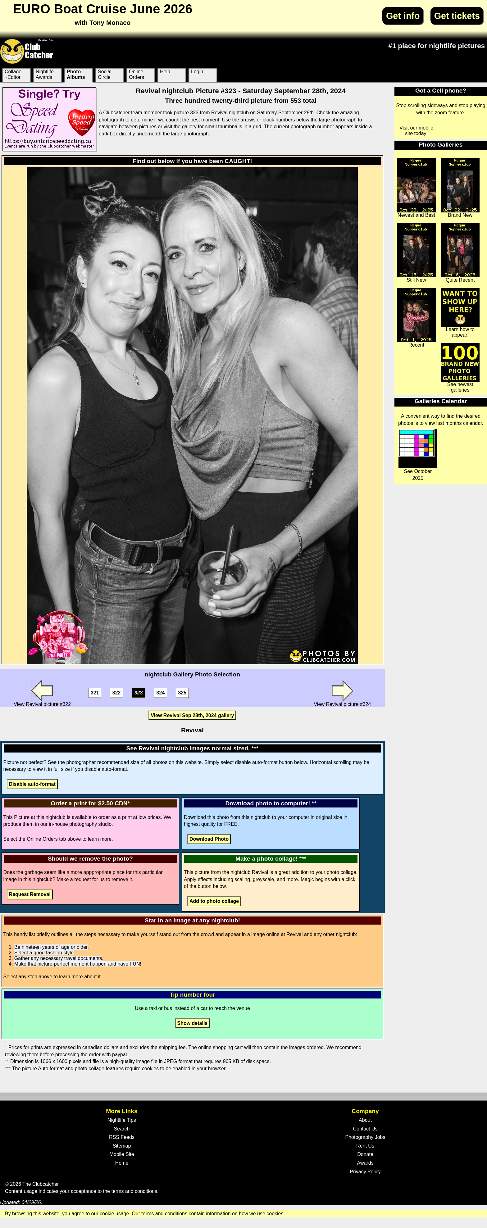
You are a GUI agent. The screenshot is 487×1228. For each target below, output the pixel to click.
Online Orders (136, 74)
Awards (365, 1163)
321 (95, 693)
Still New (416, 253)
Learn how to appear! (460, 313)
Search (122, 1128)
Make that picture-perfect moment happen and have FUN (77, 963)
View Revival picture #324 (342, 693)
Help (165, 71)
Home (122, 1163)
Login (197, 71)
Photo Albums (76, 74)
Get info (403, 16)
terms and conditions (134, 1191)
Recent (416, 318)
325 (182, 693)
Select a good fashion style (44, 952)
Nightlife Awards (45, 74)
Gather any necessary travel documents (58, 958)
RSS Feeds (121, 1137)
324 (161, 693)
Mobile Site (121, 1154)
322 (116, 693)
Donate (365, 1154)
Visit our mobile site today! (416, 130)
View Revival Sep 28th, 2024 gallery (192, 715)
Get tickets (457, 16)
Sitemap (122, 1145)
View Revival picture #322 (42, 693)
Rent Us (365, 1145)
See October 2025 (417, 455)
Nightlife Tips (121, 1120)
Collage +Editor (13, 74)
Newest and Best (416, 188)
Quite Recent (460, 253)
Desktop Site (46, 40)
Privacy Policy (365, 1171)
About (365, 1120)
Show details (192, 1023)
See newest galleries (460, 368)
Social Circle (105, 74)
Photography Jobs (365, 1137)
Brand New (460, 188)
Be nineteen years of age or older (51, 947)
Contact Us (365, 1128)
